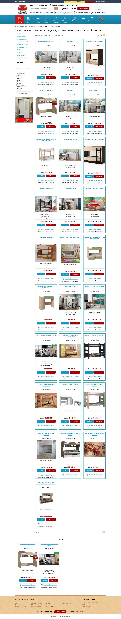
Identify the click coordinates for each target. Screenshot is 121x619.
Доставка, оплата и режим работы (74, 1)
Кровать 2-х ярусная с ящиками (94, 139)
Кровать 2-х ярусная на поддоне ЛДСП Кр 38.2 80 (46, 140)
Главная (17, 26)
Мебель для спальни (37, 19)
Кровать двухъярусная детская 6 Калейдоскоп (94, 238)
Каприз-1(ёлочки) (70, 188)
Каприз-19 (70, 41)
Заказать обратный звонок (47, 82)
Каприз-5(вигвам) (94, 90)
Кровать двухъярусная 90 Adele (70, 237)
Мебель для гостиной (46, 19)
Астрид (19, 77)
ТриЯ (19, 90)
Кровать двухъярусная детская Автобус (94, 434)
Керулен (19, 81)
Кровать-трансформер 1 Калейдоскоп (70, 336)
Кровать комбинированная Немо (46, 335)
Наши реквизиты (100, 1)
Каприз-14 (70, 90)
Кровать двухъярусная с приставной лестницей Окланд (46, 483)
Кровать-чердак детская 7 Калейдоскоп (46, 287)
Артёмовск (24, 1)
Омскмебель (20, 85)
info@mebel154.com (87, 608)
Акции (101, 18)
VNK (18, 75)
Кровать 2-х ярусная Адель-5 (94, 188)
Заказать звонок (83, 8)
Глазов (19, 80)
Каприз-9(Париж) (70, 286)
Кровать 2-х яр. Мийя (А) (46, 188)
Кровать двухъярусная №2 (94, 41)
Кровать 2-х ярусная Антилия (94, 286)
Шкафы (74, 18)
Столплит (20, 88)
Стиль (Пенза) (21, 86)
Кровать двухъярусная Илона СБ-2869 (70, 434)
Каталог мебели (19, 19)
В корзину (51, 77)
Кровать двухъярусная (46, 237)
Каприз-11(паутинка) (70, 139)
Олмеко (19, 83)
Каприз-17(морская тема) (46, 41)
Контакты (90, 1)
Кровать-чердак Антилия (70, 384)
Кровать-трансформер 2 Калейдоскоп (46, 385)
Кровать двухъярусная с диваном (46, 434)
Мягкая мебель (92, 18)
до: (27, 68)
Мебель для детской (65, 19)
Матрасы (83, 18)
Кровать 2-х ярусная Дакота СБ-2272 (94, 385)
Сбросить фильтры (24, 93)
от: (19, 68)
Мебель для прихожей (55, 19)
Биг (18, 78)
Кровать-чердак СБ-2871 (46, 90)
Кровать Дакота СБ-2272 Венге (94, 335)
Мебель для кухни (28, 19)
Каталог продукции (24, 30)
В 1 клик (41, 77)
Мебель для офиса (22, 57)
